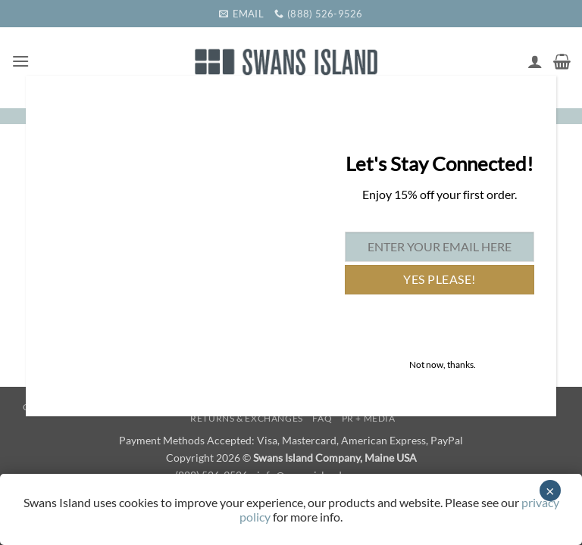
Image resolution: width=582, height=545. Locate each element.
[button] (20, 60)
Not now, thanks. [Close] (442, 364)
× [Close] (550, 490)
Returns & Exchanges (246, 418)
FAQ (322, 418)
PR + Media (369, 418)
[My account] (535, 61)
